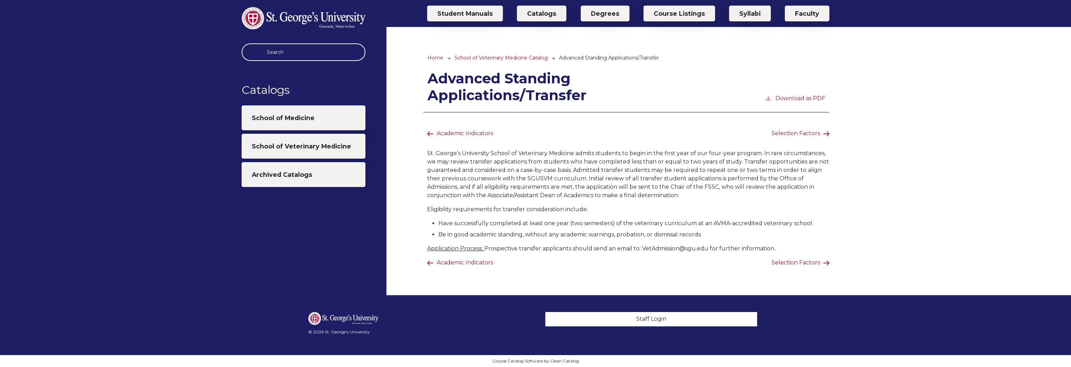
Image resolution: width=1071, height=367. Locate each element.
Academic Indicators (465, 133)
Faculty (807, 13)
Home (435, 58)
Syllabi (750, 13)
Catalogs (541, 13)
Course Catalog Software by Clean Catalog (535, 360)
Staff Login (651, 319)
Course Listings (679, 13)
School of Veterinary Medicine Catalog (501, 58)
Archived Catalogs (282, 174)
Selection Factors (796, 133)
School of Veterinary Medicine (301, 146)
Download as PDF (795, 98)
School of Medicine (283, 118)
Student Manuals (465, 13)
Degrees (605, 13)
